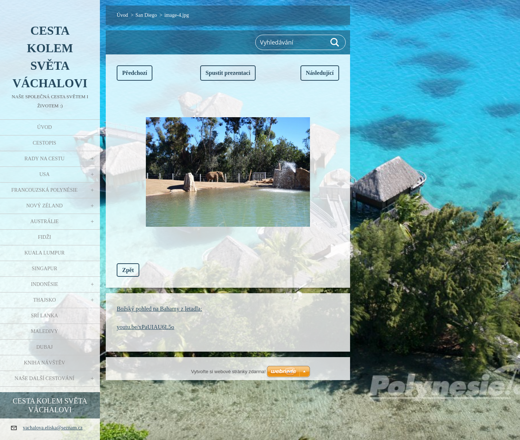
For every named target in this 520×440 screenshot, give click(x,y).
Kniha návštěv (44, 363)
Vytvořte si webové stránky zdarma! (228, 371)
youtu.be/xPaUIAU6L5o (145, 327)
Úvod (44, 127)
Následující (320, 73)
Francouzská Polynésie (44, 190)
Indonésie (44, 284)
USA (44, 174)
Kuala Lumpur (44, 253)
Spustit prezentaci (228, 73)
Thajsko (44, 300)
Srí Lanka (44, 315)
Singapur (44, 268)
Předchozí (134, 73)
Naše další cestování (44, 378)
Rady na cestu (44, 158)
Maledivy (44, 331)
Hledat (335, 42)
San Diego (146, 15)
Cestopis (44, 143)
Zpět (128, 270)
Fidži (44, 237)
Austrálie (44, 221)
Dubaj (44, 347)
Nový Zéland (44, 205)
